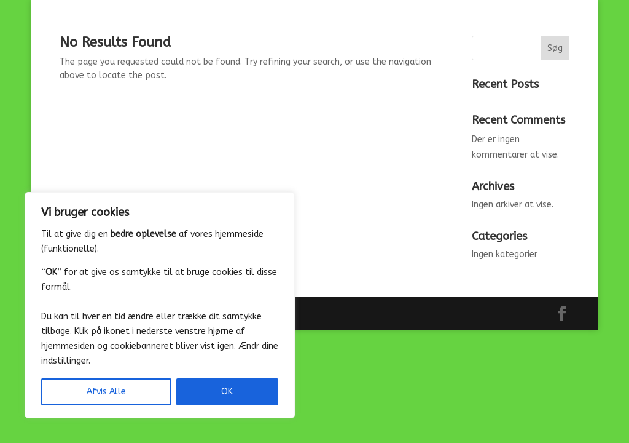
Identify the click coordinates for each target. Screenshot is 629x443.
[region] (160, 305)
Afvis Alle (106, 391)
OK (227, 391)
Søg (555, 48)
